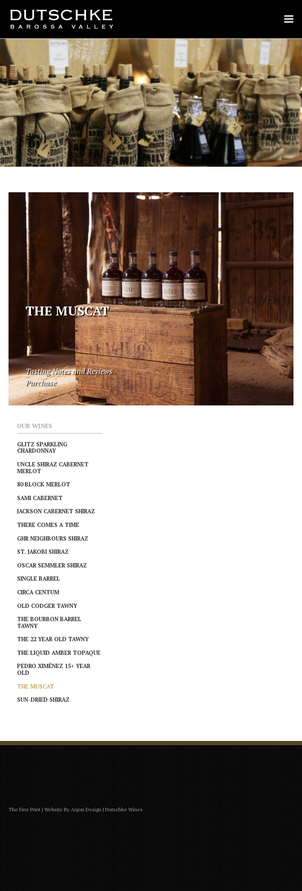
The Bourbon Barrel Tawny (49, 622)
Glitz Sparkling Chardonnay (42, 447)
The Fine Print (24, 809)
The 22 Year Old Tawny (53, 639)
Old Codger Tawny (47, 606)
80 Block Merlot (43, 484)
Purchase (41, 382)
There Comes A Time (48, 525)
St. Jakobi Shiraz (43, 551)
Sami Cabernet (40, 498)
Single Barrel (38, 578)
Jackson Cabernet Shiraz (56, 511)
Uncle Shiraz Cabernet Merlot (53, 467)
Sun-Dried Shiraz (43, 699)
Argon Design (86, 809)
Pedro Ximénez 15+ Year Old (53, 669)
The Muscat (35, 686)
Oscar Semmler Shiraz (52, 565)
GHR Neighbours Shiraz (52, 538)
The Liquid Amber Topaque (59, 653)
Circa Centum (38, 592)
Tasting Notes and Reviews (69, 371)
